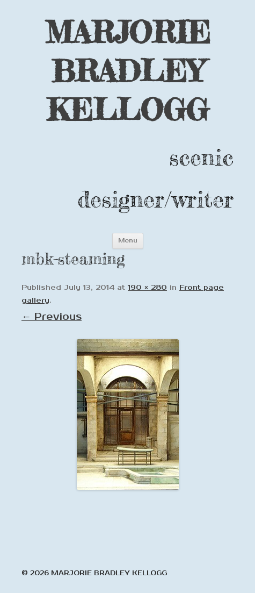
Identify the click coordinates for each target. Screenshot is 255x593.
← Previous (51, 317)
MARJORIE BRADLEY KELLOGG (127, 70)
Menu (127, 240)
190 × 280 (147, 287)
